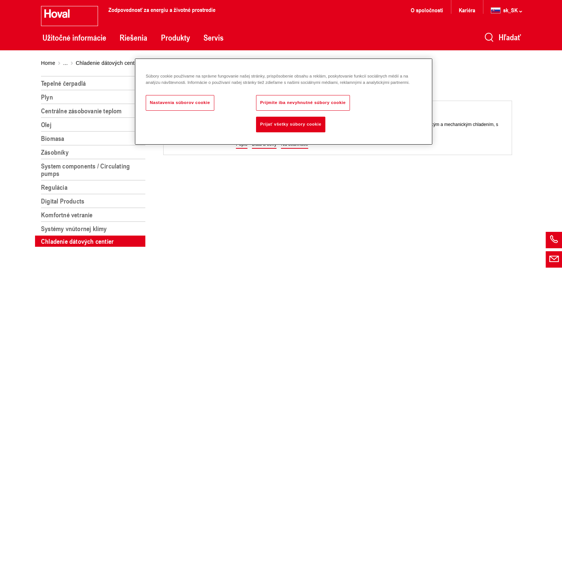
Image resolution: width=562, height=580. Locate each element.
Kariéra (467, 10)
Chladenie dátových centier (108, 63)
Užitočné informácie (74, 37)
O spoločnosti (427, 10)
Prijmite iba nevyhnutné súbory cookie (303, 102)
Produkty (175, 37)
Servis (213, 37)
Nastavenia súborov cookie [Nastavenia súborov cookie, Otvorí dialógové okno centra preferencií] (180, 102)
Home (48, 63)
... (65, 63)
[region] (94, 325)
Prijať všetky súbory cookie (290, 124)
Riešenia (133, 37)
